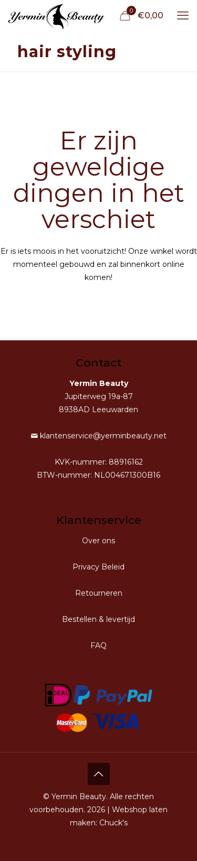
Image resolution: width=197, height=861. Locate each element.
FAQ (98, 645)
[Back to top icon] (99, 774)
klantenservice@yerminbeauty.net (102, 435)
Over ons (98, 540)
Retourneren (98, 593)
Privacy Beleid (98, 567)
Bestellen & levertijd (98, 619)
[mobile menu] (183, 16)
